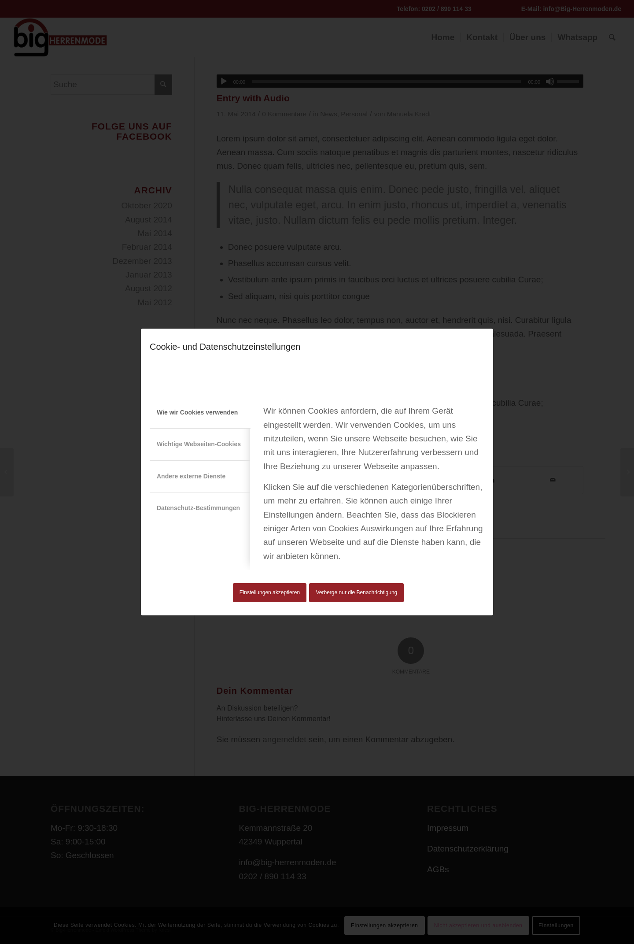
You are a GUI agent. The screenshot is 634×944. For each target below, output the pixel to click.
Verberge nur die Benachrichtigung (357, 592)
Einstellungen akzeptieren (270, 592)
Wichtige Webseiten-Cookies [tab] (199, 444)
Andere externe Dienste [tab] (191, 476)
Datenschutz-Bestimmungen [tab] (198, 507)
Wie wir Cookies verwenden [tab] (197, 412)
